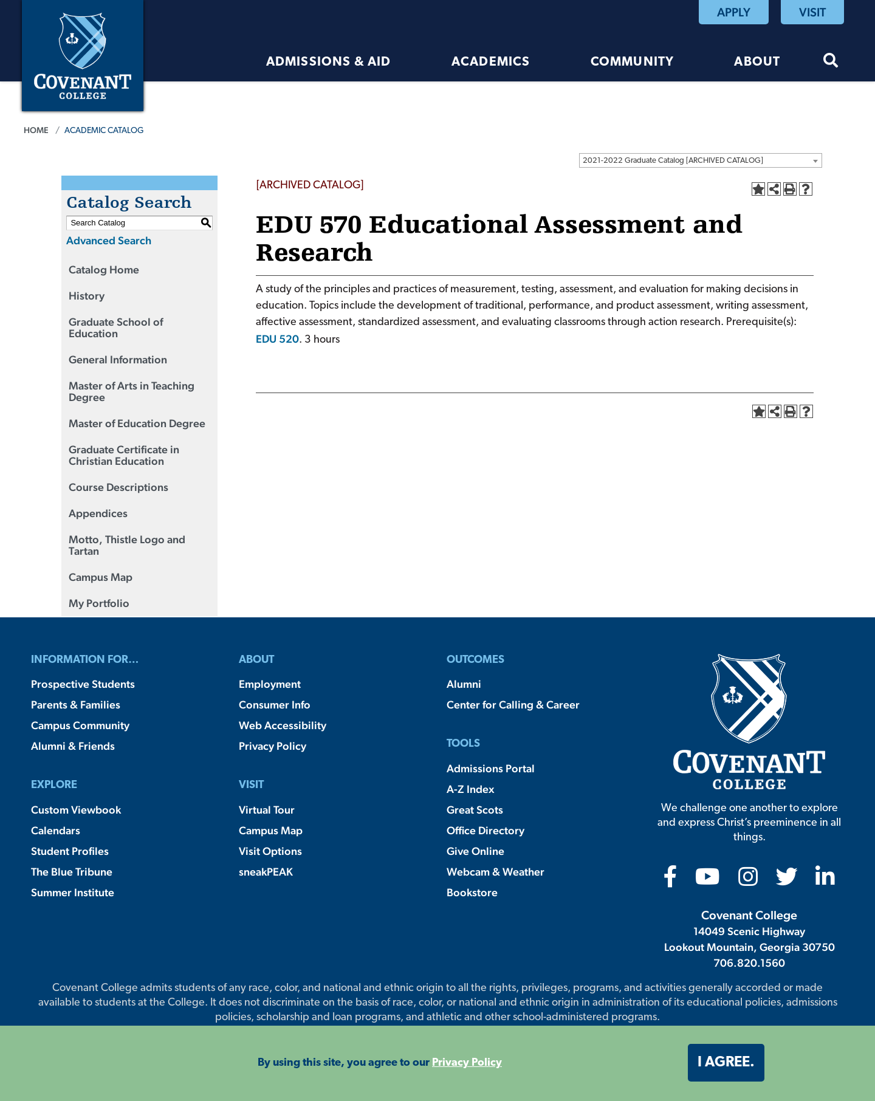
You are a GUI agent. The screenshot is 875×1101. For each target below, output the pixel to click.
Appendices (98, 513)
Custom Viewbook (76, 809)
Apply (733, 12)
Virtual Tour (267, 809)
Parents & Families (75, 704)
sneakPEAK (266, 871)
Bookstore (472, 892)
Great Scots (475, 809)
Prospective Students (83, 683)
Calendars (55, 830)
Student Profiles (70, 851)
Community (632, 62)
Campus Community (80, 725)
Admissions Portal (491, 768)
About (757, 62)
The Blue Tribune (71, 871)
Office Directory (485, 830)
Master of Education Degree (137, 423)
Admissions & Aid (328, 62)
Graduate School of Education (116, 327)
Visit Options (270, 851)
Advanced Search (108, 240)
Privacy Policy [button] (467, 1063)
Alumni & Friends (73, 745)
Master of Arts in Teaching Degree (131, 391)
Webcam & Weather (495, 871)
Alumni (464, 683)
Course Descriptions (118, 487)
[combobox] (700, 160)
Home (36, 130)
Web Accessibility (282, 725)
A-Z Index (470, 789)
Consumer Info (275, 704)
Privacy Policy (272, 745)
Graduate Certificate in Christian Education (124, 455)
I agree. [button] (726, 1062)
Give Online (475, 851)
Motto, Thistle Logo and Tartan (127, 545)
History (87, 295)
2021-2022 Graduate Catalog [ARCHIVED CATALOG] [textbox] (673, 161)
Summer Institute (72, 892)
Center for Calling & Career (513, 704)
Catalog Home (104, 269)
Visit (812, 12)
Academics (490, 62)
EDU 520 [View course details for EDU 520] (277, 338)
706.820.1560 (749, 962)
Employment (270, 683)
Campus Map (100, 577)
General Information (118, 359)
